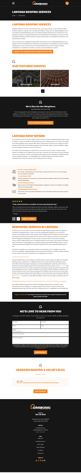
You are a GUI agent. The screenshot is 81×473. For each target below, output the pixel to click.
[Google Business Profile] (36, 460)
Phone (14, 325)
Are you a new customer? (18, 333)
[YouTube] (44, 460)
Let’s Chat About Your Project (40, 123)
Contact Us (40, 453)
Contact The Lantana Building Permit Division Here (33, 51)
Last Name (43, 321)
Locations (40, 450)
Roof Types (40, 444)
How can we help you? (18, 337)
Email (42, 325)
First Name (15, 321)
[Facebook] (38, 460)
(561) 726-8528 (37, 276)
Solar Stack (62, 266)
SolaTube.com (18, 276)
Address (14, 329)
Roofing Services (40, 441)
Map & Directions (40, 432)
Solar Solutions (40, 447)
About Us (40, 438)
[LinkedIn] (42, 460)
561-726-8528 (40, 414)
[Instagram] (40, 460)
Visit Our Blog (40, 391)
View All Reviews (29, 219)
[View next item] (42, 91)
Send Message (40, 352)
